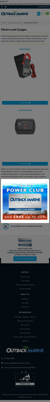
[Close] (46, 182)
